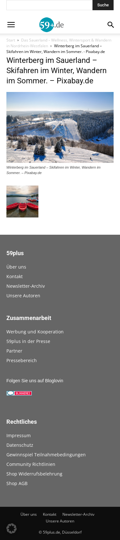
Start (10, 40)
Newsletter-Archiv (25, 286)
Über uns (16, 267)
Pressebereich (21, 360)
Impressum (18, 435)
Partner (14, 351)
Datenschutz (19, 445)
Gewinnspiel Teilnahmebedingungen (46, 455)
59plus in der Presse (28, 341)
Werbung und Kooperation (35, 332)
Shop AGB (17, 483)
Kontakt (14, 276)
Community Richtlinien (30, 464)
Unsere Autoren (23, 296)
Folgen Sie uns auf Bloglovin (34, 380)
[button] (11, 528)
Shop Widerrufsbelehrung (34, 474)
